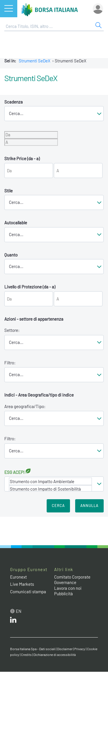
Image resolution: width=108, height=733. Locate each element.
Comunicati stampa (28, 591)
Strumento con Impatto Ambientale (50, 481)
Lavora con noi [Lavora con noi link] (68, 588)
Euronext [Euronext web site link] (18, 576)
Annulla (89, 505)
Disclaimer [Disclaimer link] (65, 649)
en (18, 611)
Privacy (79, 649)
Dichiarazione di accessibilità (54, 654)
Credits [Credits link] (26, 654)
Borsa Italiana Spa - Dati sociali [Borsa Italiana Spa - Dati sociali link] (32, 649)
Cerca (58, 505)
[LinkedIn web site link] (13, 621)
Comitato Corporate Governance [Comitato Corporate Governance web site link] (72, 579)
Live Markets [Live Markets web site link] (22, 584)
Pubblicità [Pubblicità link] (63, 593)
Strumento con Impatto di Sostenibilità (50, 489)
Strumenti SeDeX (34, 60)
